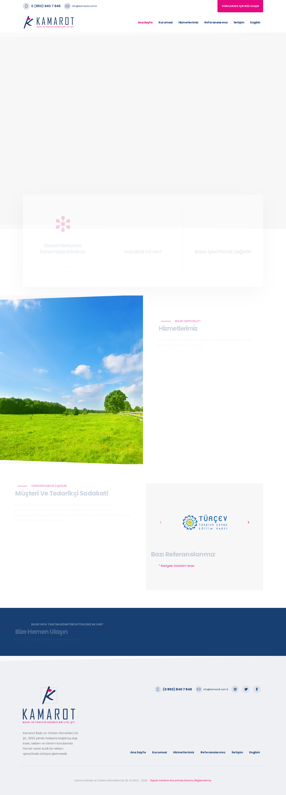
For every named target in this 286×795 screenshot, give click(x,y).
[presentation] (161, 523)
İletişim (239, 22)
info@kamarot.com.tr (84, 6)
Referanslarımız (216, 22)
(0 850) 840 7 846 (177, 689)
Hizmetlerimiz (188, 22)
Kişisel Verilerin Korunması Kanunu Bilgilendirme (180, 780)
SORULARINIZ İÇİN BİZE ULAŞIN (240, 6)
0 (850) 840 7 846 (46, 6)
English (255, 22)
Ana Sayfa (145, 22)
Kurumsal (165, 22)
